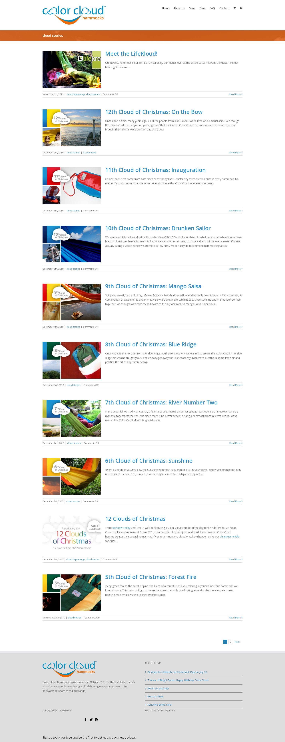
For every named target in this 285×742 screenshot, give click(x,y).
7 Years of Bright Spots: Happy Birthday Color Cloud (177, 680)
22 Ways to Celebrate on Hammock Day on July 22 (177, 672)
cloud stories (93, 94)
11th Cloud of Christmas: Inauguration (155, 170)
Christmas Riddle (229, 536)
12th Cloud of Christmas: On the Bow (153, 112)
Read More (235, 94)
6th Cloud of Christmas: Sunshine (148, 460)
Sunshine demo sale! (159, 704)
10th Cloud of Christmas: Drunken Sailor (158, 228)
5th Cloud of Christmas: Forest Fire (150, 577)
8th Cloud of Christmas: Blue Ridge (150, 344)
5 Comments (89, 152)
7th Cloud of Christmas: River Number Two (161, 402)
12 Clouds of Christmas (135, 518)
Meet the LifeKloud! (131, 53)
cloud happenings (76, 94)
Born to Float (155, 696)
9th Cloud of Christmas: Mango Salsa (153, 286)
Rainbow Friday (121, 527)
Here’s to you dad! (158, 688)
